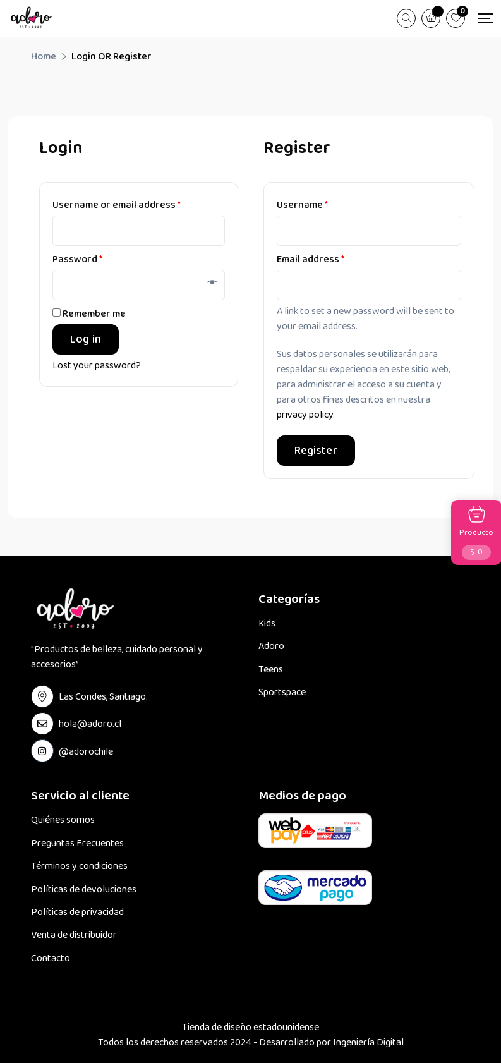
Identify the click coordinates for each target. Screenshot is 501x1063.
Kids (266, 624)
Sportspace (282, 693)
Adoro (271, 646)
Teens (270, 670)
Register (315, 450)
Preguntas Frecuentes (77, 844)
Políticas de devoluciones (83, 890)
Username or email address (116, 205)
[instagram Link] (42, 750)
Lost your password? (96, 366)
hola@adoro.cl (90, 724)
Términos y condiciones (79, 866)
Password (77, 259)
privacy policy (305, 415)
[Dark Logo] (31, 18)
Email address (310, 259)
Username (302, 205)
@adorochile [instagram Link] (86, 752)
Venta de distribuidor (74, 935)
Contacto (50, 959)
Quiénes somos (63, 820)
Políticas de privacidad (77, 913)
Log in (85, 339)
